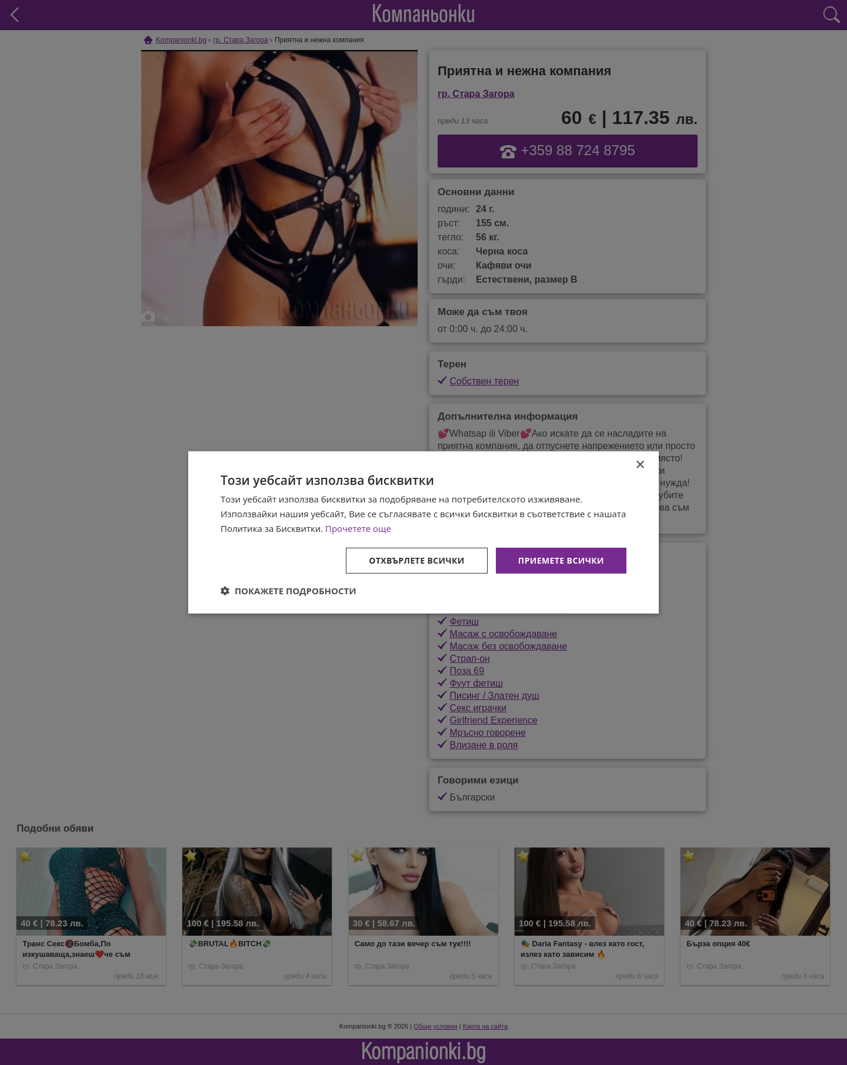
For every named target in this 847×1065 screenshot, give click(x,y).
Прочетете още (358, 528)
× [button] (639, 465)
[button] (288, 590)
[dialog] (423, 532)
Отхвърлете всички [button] (417, 559)
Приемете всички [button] (561, 559)
